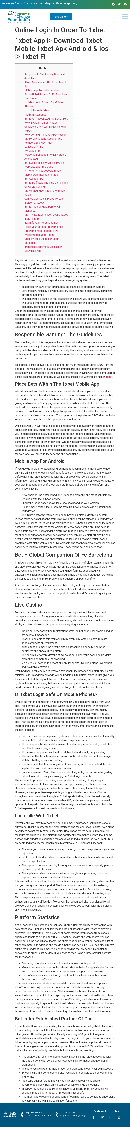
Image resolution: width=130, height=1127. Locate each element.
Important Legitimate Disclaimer (43, 246)
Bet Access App (33, 178)
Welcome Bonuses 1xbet (39, 234)
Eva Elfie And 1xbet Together (41, 222)
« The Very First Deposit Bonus (42, 170)
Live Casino (31, 98)
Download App (32, 250)
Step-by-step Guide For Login (41, 238)
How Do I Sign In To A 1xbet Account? (46, 134)
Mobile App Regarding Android (42, 90)
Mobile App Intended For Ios (41, 174)
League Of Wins (33, 146)
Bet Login (30, 242)
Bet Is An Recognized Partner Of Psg (46, 118)
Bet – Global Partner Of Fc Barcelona (45, 94)
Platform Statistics (35, 114)
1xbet (109, 376)
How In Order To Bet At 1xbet (41, 122)
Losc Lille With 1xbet (36, 110)
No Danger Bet (32, 150)
